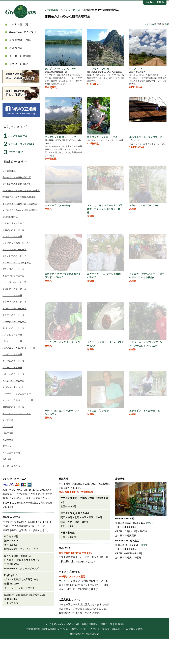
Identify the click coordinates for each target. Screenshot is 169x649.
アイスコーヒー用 (11, 452)
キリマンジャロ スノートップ (60, 137)
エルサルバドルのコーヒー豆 (17, 262)
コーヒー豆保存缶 (11, 466)
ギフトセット (9, 446)
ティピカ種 (8, 420)
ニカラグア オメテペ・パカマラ (62, 342)
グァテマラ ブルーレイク (59, 205)
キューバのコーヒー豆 (13, 275)
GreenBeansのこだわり (66, 624)
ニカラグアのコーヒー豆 (14, 321)
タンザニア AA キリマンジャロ (61, 68)
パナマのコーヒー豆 (12, 341)
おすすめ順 (150, 24)
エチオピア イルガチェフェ (144, 410)
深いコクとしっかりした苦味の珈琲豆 (21, 190)
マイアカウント (91, 628)
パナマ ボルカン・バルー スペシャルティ (62, 412)
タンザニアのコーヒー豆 (14, 308)
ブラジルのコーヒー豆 (13, 361)
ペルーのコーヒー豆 (12, 367)
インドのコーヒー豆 (12, 236)
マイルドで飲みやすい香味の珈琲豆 (20, 210)
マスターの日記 (110, 628)
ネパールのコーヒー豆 (13, 328)
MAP (149, 522)
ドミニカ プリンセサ (98, 410)
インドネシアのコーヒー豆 (16, 243)
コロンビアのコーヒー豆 (14, 289)
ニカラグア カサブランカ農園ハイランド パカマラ (63, 275)
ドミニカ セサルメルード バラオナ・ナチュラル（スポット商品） (104, 209)
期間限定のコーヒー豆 (13, 407)
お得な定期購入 (90, 624)
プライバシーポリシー (69, 628)
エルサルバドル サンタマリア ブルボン (146, 139)
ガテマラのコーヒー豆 (13, 269)
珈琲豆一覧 (106, 624)
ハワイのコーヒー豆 (12, 354)
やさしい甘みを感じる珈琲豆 (17, 184)
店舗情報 (119, 624)
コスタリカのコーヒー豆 (14, 282)
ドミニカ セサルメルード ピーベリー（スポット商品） (146, 275)
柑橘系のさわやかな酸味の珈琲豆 (19, 197)
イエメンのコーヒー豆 (13, 230)
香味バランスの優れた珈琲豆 (17, 177)
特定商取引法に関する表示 (40, 628)
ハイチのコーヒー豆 (12, 334)
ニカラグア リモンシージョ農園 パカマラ (105, 275)
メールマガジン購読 (132, 628)
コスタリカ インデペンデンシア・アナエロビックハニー (145, 344)
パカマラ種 (8, 433)
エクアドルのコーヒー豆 (14, 249)
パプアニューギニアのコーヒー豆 (19, 348)
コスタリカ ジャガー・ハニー (103, 137)
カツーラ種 (8, 439)
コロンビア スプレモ (98, 68)
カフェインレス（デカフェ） (17, 413)
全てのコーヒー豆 (70, 9)
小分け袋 (7, 459)
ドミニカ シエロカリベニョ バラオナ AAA (105, 344)
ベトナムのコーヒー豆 (13, 374)
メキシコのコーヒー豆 (13, 380)
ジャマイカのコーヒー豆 (14, 302)
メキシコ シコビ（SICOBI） (144, 205)
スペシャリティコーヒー (14, 387)
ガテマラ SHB (15, 152)
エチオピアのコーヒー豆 (14, 256)
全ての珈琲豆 (9, 171)
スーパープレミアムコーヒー (17, 393)
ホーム (48, 624)
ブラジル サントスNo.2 (21, 144)
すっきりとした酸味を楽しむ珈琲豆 (20, 203)
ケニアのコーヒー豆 (12, 295)
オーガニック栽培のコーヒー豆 (18, 400)
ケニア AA (135, 68)
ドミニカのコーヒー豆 (13, 315)
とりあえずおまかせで (13, 223)
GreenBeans (51, 9)
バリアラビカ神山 (17, 135)
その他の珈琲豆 (10, 216)
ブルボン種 (8, 426)
